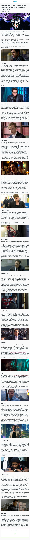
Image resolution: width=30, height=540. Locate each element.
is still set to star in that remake (21, 375)
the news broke (10, 31)
